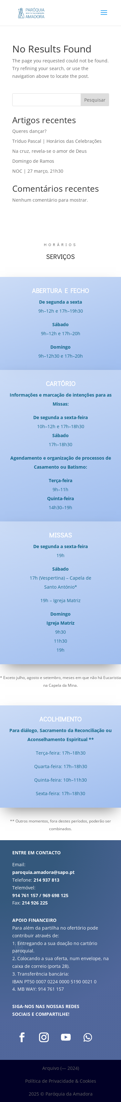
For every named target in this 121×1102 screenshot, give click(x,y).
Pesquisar (95, 100)
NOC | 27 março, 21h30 (37, 171)
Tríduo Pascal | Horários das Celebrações (57, 141)
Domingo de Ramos (33, 161)
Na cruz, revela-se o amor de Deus (49, 151)
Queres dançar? (29, 131)
